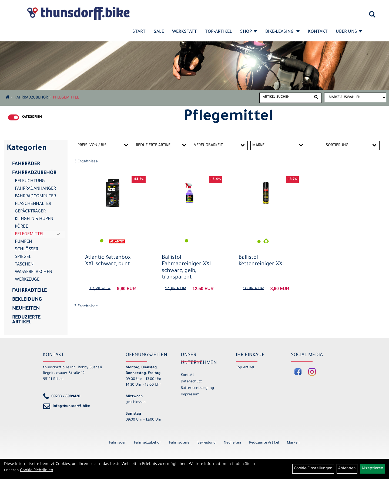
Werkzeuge (27, 279)
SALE (159, 31)
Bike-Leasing (282, 31)
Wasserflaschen (33, 272)
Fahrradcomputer (35, 196)
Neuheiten (26, 308)
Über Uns (349, 31)
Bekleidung (27, 300)
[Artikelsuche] (372, 16)
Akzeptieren (372, 469)
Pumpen (23, 242)
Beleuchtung (30, 181)
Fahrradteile (29, 291)
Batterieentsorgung (197, 388)
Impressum (190, 395)
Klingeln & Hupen (34, 219)
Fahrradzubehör (31, 98)
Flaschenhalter (33, 204)
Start (139, 31)
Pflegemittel (66, 98)
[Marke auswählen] (355, 97)
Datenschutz (191, 382)
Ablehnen (347, 469)
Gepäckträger (30, 211)
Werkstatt (184, 31)
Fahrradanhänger (35, 188)
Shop (248, 31)
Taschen (24, 264)
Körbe (21, 226)
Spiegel (23, 257)
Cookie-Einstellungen (313, 469)
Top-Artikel (218, 31)
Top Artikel (245, 368)
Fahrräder (26, 164)
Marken (293, 443)
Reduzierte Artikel (26, 320)
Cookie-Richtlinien (36, 470)
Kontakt (318, 31)
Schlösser (26, 249)
